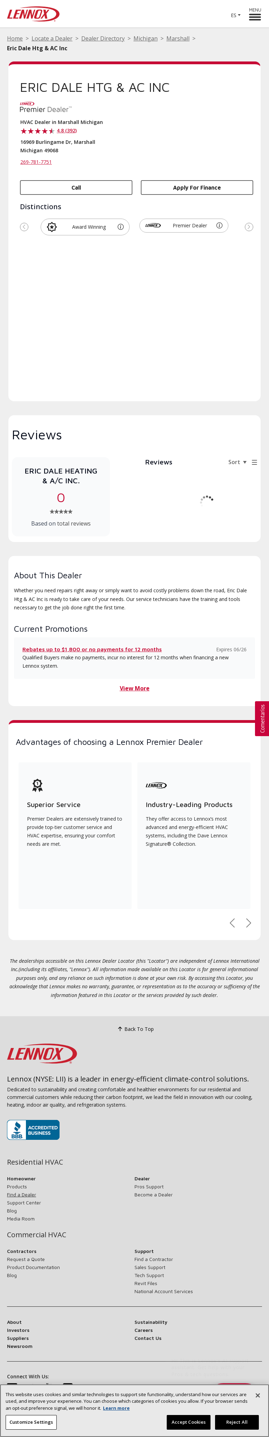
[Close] (257, 1395)
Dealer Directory (103, 38)
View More (135, 688)
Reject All (237, 1422)
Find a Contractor (153, 1259)
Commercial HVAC (36, 1235)
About (14, 1322)
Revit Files (145, 1283)
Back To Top (135, 1029)
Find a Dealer (21, 1194)
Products (17, 1186)
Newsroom (20, 1346)
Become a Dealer (153, 1194)
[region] (134, 1410)
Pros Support (149, 1186)
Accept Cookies (189, 1422)
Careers (143, 1330)
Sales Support (149, 1267)
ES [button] (233, 15)
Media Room (21, 1219)
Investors (18, 1330)
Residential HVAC (35, 1162)
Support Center (24, 1202)
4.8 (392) (67, 130)
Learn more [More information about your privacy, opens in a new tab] (116, 1408)
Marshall (177, 38)
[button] (121, 227)
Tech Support (149, 1275)
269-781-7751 (36, 162)
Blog (12, 1211)
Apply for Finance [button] (197, 187)
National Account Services (163, 1291)
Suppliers (18, 1338)
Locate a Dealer (52, 38)
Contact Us (147, 1338)
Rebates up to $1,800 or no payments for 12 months (92, 649)
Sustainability (150, 1322)
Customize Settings (31, 1422)
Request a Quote (26, 1259)
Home (15, 38)
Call (76, 187)
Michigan (145, 38)
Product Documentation (33, 1267)
